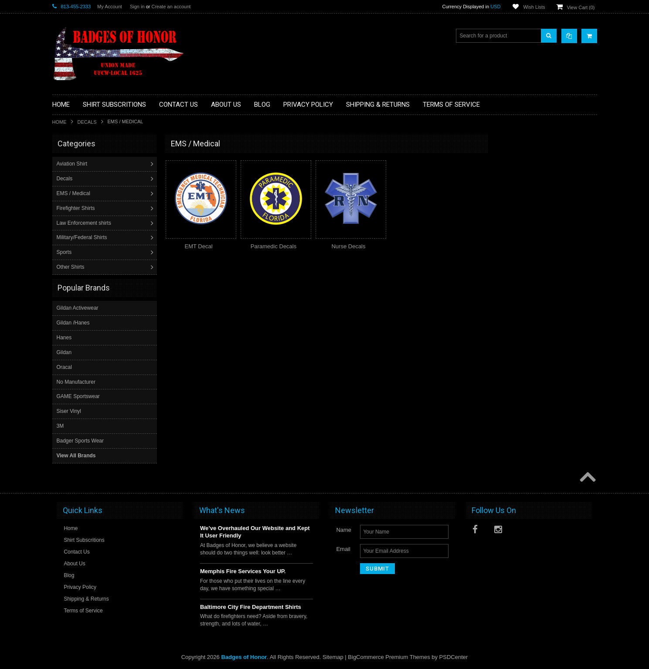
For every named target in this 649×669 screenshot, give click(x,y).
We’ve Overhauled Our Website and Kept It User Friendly (255, 531)
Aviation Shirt (73, 164)
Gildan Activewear (78, 307)
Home (59, 122)
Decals (87, 122)
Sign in (137, 6)
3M (60, 425)
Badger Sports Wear (80, 440)
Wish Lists (534, 7)
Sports (65, 252)
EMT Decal (198, 246)
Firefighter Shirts (77, 208)
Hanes (64, 337)
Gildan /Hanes (73, 322)
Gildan (64, 352)
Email (343, 548)
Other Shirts (71, 267)
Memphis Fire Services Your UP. (243, 571)
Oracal (64, 367)
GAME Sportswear (78, 396)
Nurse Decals (348, 246)
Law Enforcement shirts (85, 223)
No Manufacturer (76, 381)
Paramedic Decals (274, 246)
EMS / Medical (74, 193)
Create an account (170, 6)
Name (343, 529)
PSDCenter (453, 656)
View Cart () (581, 7)
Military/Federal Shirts (83, 237)
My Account (109, 6)
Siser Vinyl (69, 411)
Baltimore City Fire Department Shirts (250, 606)
